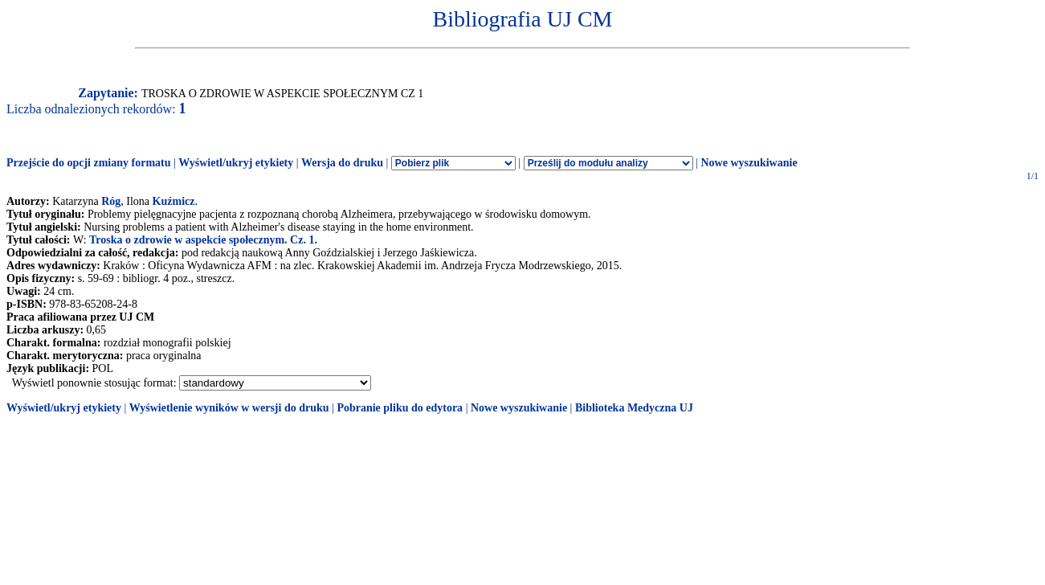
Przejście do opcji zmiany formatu (88, 163)
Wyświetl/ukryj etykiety (235, 163)
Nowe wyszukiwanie (748, 163)
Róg (110, 201)
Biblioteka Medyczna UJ (634, 408)
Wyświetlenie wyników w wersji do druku (229, 408)
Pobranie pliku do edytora (400, 408)
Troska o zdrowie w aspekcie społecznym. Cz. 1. (203, 240)
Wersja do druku (342, 163)
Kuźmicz (174, 201)
